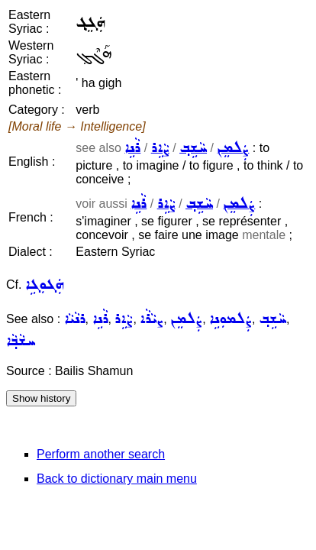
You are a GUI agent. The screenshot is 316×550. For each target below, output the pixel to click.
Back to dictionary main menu (117, 478)
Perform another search (101, 454)
